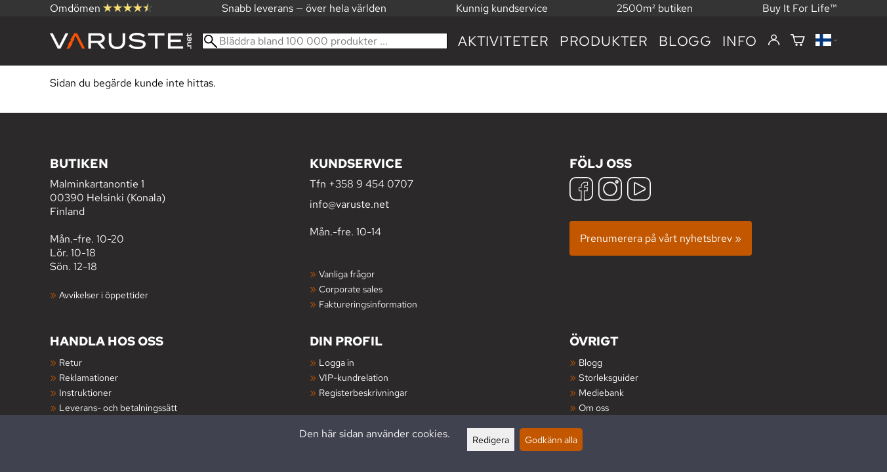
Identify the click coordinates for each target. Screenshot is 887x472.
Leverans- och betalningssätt (118, 407)
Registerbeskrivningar (363, 392)
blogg (685, 41)
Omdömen (101, 8)
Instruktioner (85, 392)
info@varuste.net (349, 204)
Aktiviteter (503, 41)
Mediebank (601, 392)
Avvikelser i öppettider (103, 294)
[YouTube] (639, 190)
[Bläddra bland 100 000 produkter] (324, 41)
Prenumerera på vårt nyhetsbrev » (660, 238)
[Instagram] (610, 190)
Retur (70, 362)
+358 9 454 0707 (371, 184)
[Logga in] (774, 41)
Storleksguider (608, 377)
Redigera (490, 439)
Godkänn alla (551, 439)
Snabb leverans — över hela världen (304, 8)
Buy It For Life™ (799, 8)
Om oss (594, 407)
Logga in (336, 362)
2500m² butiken (655, 8)
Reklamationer (88, 377)
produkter (604, 41)
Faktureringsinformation (368, 304)
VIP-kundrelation (353, 377)
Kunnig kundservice (502, 8)
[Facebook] (581, 190)
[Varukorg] (798, 41)
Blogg (590, 362)
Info (739, 41)
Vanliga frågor (347, 273)
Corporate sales (350, 289)
